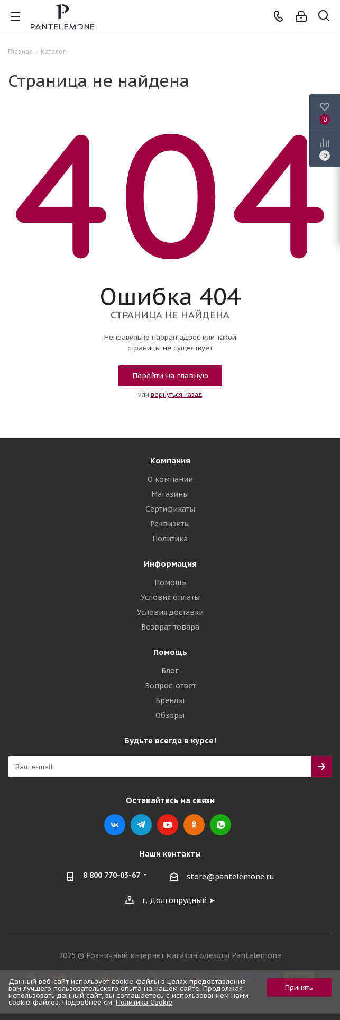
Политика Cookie (144, 1002)
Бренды (170, 700)
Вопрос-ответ (170, 685)
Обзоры (170, 715)
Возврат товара (170, 627)
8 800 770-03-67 (111, 875)
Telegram (141, 824)
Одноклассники (194, 824)
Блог (170, 671)
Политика (170, 538)
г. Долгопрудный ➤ (178, 900)
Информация (170, 564)
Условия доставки (170, 612)
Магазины (170, 494)
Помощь (170, 582)
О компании (170, 479)
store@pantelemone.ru (230, 877)
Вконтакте (114, 824)
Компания (170, 461)
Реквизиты (170, 524)
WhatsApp (220, 824)
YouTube (167, 824)
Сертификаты (170, 509)
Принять (299, 987)
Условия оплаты (170, 597)
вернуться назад (177, 394)
